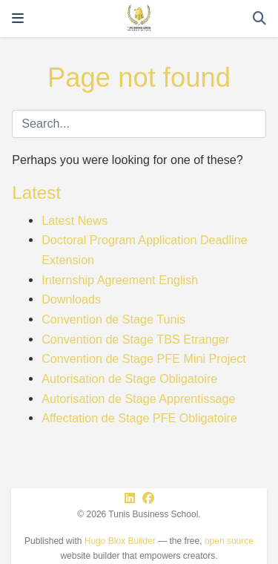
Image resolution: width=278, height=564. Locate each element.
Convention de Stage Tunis (113, 319)
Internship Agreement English (120, 279)
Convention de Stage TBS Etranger (135, 339)
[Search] (259, 18)
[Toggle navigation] (18, 18)
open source (229, 541)
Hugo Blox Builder (120, 541)
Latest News (74, 220)
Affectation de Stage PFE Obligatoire (139, 417)
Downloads (71, 299)
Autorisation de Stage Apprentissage (138, 398)
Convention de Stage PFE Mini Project (144, 358)
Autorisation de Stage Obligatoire (129, 378)
